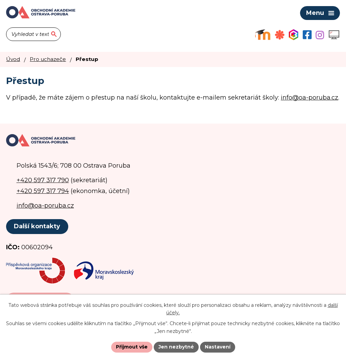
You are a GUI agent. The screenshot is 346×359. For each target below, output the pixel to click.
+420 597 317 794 (43, 191)
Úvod (13, 59)
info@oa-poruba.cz (309, 97)
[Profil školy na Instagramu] (320, 34)
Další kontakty (37, 226)
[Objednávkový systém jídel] (280, 35)
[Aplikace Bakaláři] (293, 34)
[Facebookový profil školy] (307, 34)
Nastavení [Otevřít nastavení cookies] (217, 347)
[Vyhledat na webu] (33, 34)
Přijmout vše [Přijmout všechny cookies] (132, 347)
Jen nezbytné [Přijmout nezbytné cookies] (176, 347)
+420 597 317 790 (43, 180)
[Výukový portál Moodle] (263, 35)
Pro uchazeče (48, 59)
